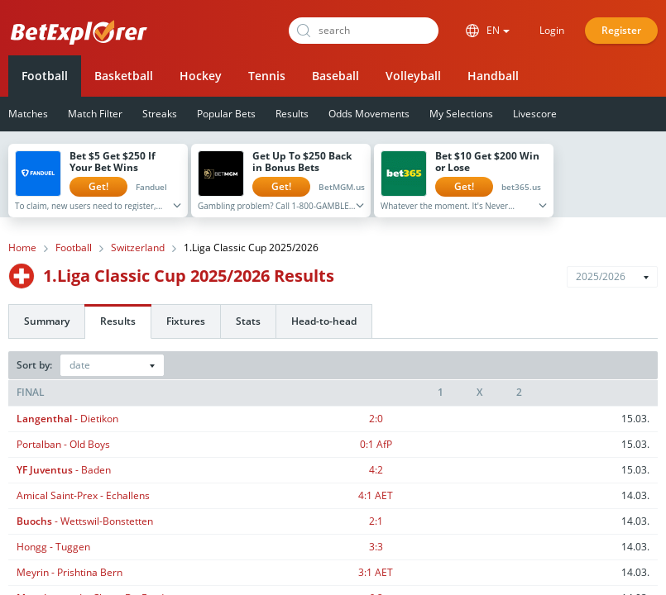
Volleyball (413, 75)
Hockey (201, 75)
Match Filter (95, 114)
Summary (46, 321)
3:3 (376, 547)
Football (45, 75)
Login (551, 30)
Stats (248, 321)
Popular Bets (226, 114)
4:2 (376, 470)
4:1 (375, 495)
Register (621, 30)
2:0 (376, 419)
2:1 (376, 521)
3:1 (375, 572)
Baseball (335, 75)
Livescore (535, 114)
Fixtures (185, 321)
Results (292, 114)
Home (22, 248)
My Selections (461, 114)
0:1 (376, 444)
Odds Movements (369, 114)
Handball (493, 75)
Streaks (159, 114)
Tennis (266, 75)
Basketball (123, 75)
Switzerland (138, 248)
